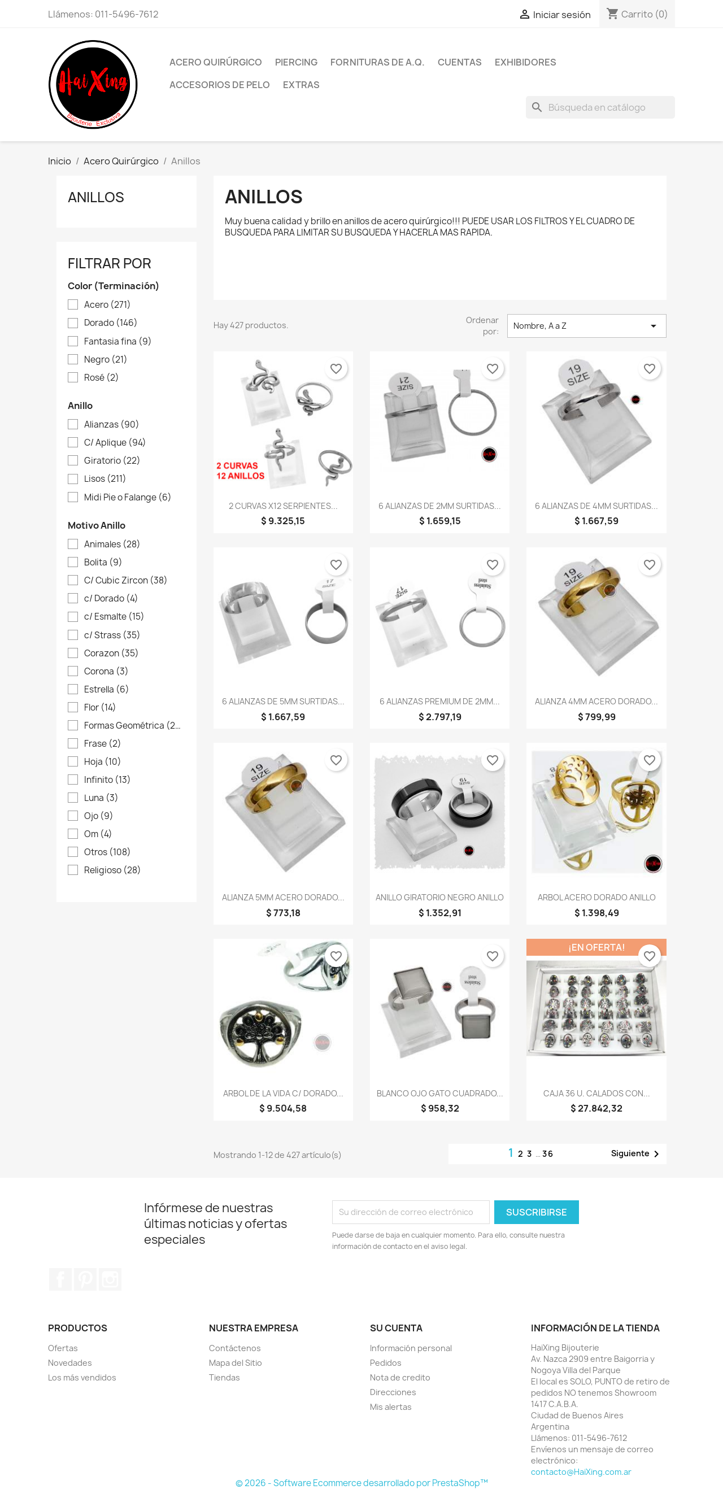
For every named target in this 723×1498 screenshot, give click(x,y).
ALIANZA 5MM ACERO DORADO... (283, 897)
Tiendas (224, 1377)
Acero (107, 305)
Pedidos (386, 1362)
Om (98, 834)
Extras (301, 85)
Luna (101, 798)
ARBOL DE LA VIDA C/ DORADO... (283, 1093)
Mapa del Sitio (235, 1362)
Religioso (112, 870)
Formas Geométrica (134, 725)
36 (548, 1153)
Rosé (101, 378)
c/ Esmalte (114, 616)
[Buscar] (600, 107)
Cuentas (460, 62)
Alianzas (112, 424)
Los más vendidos (82, 1377)
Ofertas (63, 1348)
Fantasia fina (118, 341)
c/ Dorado (111, 598)
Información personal (411, 1348)
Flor (100, 707)
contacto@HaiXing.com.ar (581, 1471)
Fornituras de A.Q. (377, 62)
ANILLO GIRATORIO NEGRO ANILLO (440, 897)
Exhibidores (525, 62)
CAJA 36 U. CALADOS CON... (596, 1093)
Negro (106, 359)
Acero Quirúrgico (215, 62)
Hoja (102, 762)
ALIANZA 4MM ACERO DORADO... (596, 701)
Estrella (106, 689)
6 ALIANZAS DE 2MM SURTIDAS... (439, 505)
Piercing (296, 62)
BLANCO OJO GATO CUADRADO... (440, 1093)
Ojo (99, 816)
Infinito (107, 780)
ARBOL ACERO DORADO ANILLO (597, 897)
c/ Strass (112, 635)
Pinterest (85, 1279)
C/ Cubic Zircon (126, 580)
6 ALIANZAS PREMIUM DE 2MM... (440, 701)
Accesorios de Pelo (219, 85)
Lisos (105, 479)
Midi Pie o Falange (128, 497)
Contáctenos (235, 1348)
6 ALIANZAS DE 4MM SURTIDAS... (596, 505)
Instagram (110, 1279)
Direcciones (393, 1392)
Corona (106, 671)
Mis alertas (391, 1406)
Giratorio (112, 461)
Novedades (70, 1362)
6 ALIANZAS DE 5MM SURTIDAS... (283, 701)
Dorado (111, 323)
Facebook (60, 1279)
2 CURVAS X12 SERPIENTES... (283, 505)
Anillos (96, 197)
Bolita (103, 562)
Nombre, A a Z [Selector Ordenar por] (586, 326)
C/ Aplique (115, 442)
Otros (107, 852)
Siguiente (637, 1154)
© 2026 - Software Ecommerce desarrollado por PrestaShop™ (362, 1483)
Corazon (111, 653)
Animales (112, 544)
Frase (102, 744)
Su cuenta (396, 1328)
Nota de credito (400, 1377)
